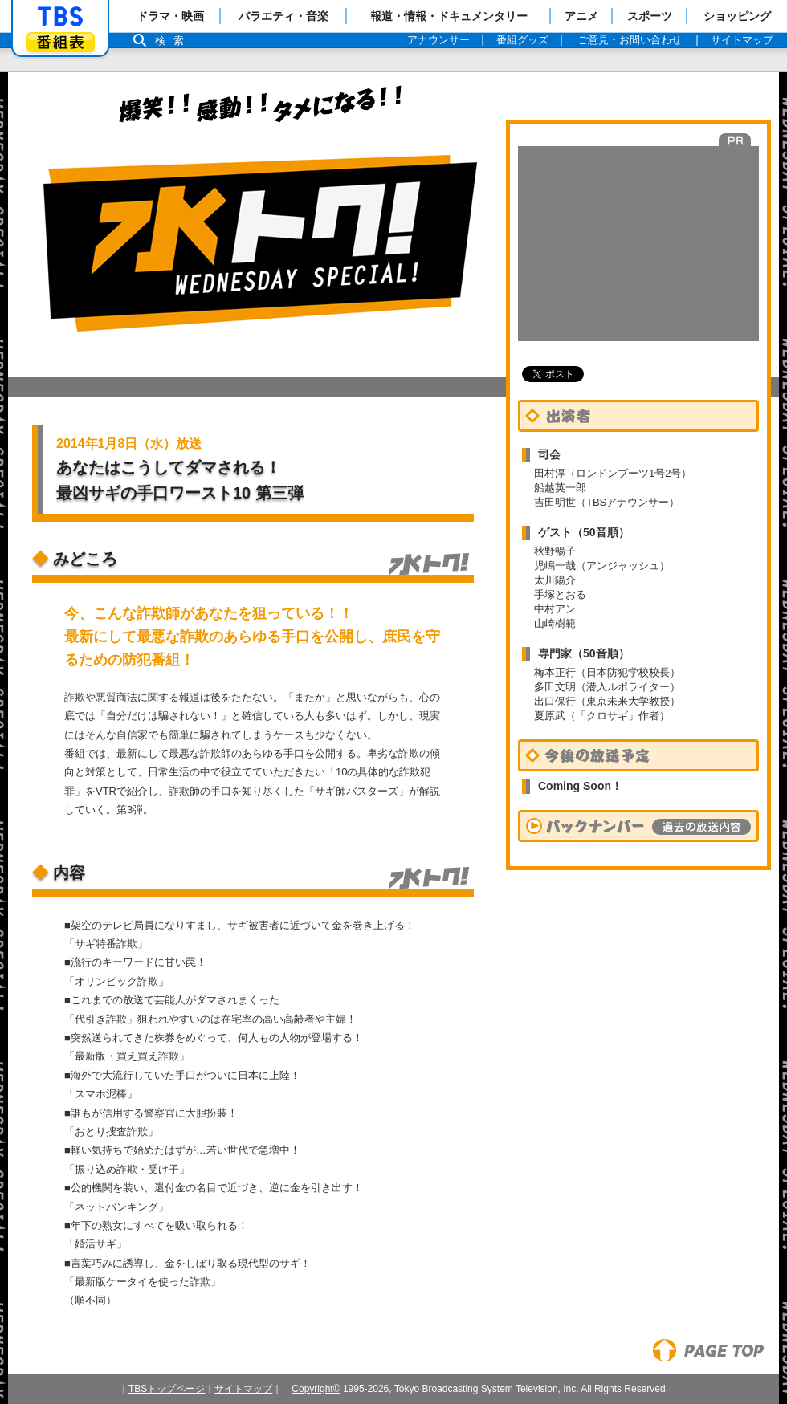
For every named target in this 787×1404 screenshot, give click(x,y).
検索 (173, 41)
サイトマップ (243, 1388)
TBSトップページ (166, 1388)
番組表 (60, 42)
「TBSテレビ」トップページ (60, 16)
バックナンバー (638, 826)
